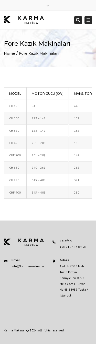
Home (9, 53)
